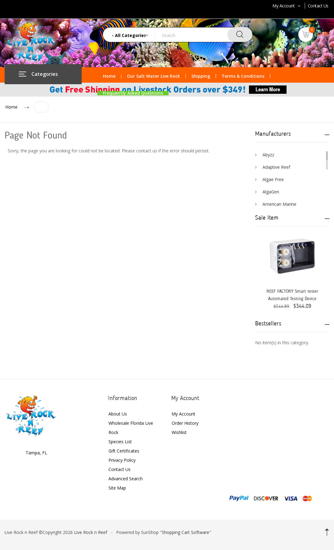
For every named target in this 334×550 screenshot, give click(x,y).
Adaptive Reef (276, 167)
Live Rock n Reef (90, 532)
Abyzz (268, 155)
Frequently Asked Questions (133, 93)
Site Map (117, 488)
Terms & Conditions (243, 76)
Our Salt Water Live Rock (153, 76)
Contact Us (318, 6)
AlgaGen (271, 192)
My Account (287, 6)
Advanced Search (125, 479)
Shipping (200, 76)
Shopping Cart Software (185, 532)
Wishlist (179, 432)
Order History (185, 423)
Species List (120, 442)
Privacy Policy (122, 460)
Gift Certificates (123, 451)
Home (109, 76)
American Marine (279, 204)
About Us (117, 414)
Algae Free (273, 179)
